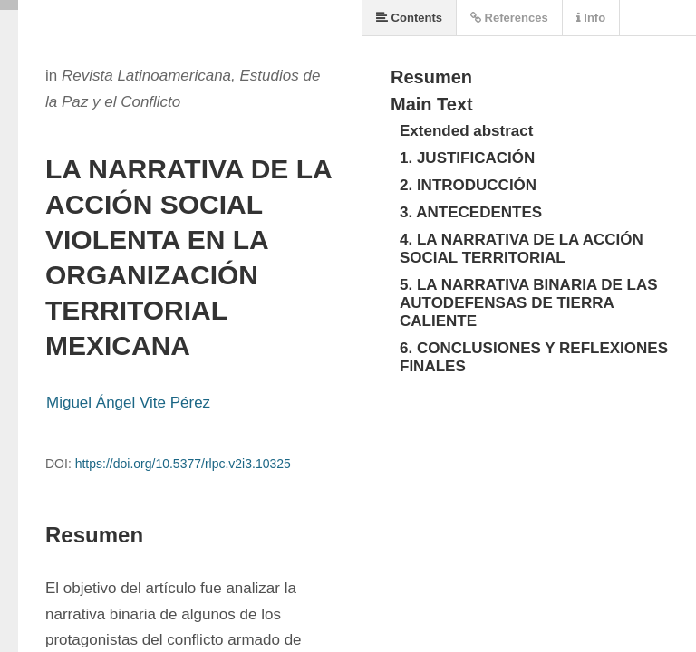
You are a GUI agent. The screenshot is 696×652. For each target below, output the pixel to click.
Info (590, 17)
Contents (409, 17)
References (509, 17)
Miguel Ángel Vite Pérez (128, 402)
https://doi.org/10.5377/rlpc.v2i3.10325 (183, 463)
